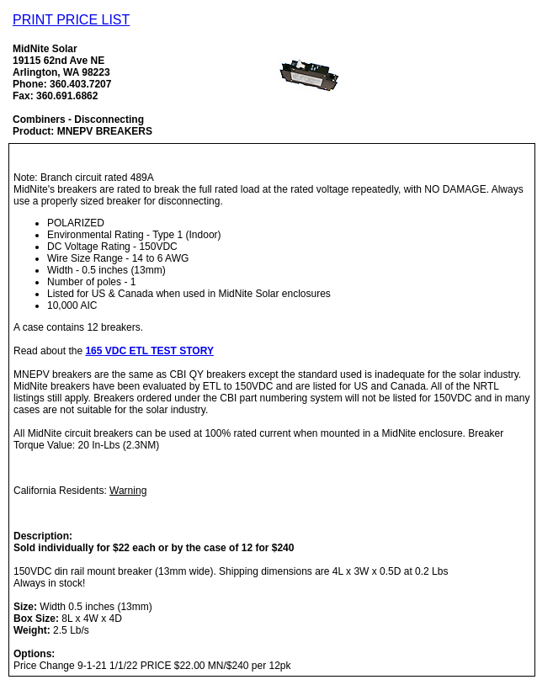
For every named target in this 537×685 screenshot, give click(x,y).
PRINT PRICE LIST (71, 20)
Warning (127, 490)
